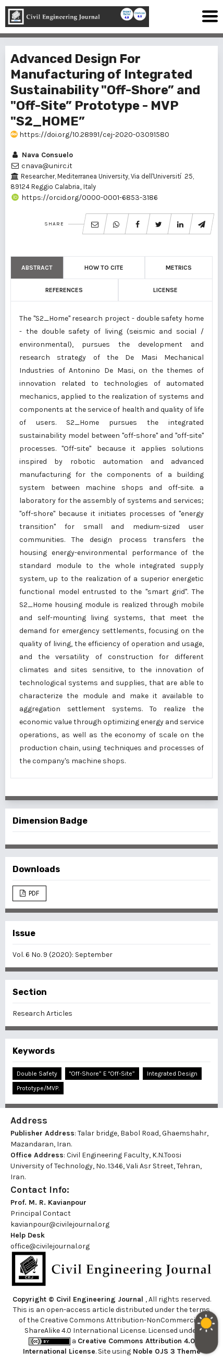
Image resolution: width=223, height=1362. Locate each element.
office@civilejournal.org (50, 1246)
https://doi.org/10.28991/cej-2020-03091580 (89, 134)
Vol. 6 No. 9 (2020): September (63, 954)
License (165, 290)
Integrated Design (172, 1073)
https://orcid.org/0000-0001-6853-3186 (84, 197)
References (64, 290)
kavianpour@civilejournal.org (59, 1224)
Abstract (37, 267)
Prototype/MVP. (38, 1088)
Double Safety (37, 1073)
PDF (33, 893)
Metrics (179, 267)
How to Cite (103, 267)
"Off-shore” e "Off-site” (102, 1073)
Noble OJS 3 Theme (166, 1351)
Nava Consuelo (41, 154)
